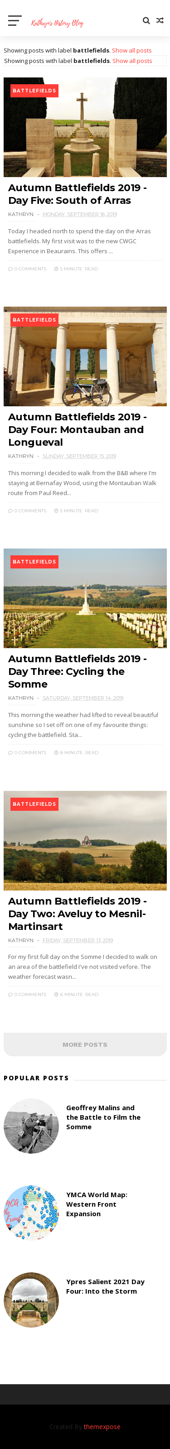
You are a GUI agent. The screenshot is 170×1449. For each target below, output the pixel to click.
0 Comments (27, 269)
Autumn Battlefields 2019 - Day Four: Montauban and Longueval (77, 429)
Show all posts (132, 50)
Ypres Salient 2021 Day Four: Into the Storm (105, 1286)
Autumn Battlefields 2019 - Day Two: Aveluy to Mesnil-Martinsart (77, 914)
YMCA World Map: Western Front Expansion (96, 1204)
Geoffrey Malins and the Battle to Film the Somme (103, 1117)
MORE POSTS (85, 1044)
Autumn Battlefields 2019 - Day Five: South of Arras (77, 194)
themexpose (102, 1426)
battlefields (34, 91)
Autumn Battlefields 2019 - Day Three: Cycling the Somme (77, 671)
